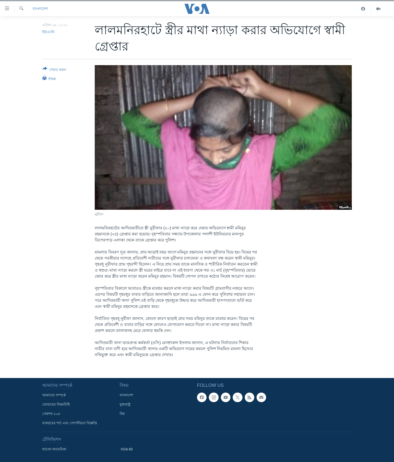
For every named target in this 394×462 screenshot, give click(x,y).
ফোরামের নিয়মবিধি (56, 404)
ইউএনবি (48, 32)
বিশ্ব (122, 414)
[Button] (54, 70)
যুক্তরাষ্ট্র (125, 404)
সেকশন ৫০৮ (51, 414)
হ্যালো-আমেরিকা (54, 449)
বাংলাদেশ (40, 9)
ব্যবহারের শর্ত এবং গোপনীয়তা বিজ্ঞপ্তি (69, 423)
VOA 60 (127, 449)
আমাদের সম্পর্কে (54, 395)
